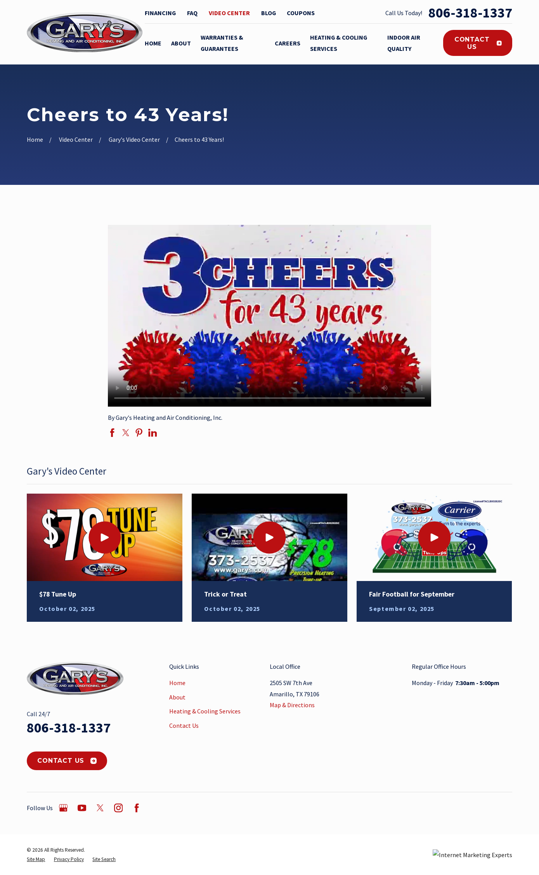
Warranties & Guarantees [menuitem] (222, 42)
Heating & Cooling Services (205, 711)
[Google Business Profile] (63, 808)
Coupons (301, 13)
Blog (268, 13)
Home (177, 683)
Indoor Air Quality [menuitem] (403, 42)
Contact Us (478, 43)
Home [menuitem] (153, 43)
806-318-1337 (470, 13)
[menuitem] (36, 859)
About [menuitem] (181, 43)
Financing (160, 13)
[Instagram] (118, 808)
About (177, 697)
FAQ (192, 13)
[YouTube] (82, 808)
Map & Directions (292, 705)
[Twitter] (100, 808)
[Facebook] (136, 808)
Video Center (229, 13)
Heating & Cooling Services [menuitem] (338, 42)
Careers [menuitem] (287, 43)
